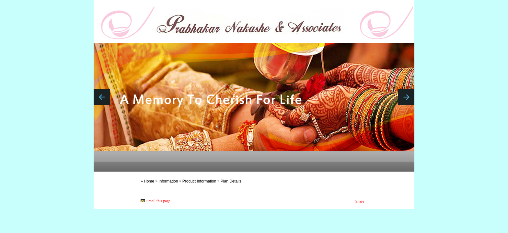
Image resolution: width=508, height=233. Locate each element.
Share (359, 201)
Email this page (158, 201)
